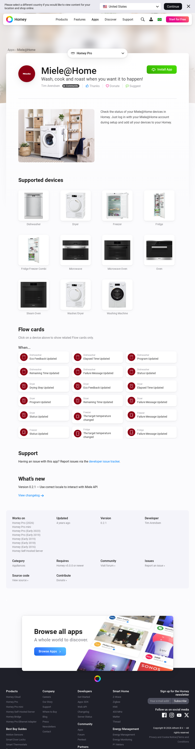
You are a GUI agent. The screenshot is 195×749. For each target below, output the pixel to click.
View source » (20, 580)
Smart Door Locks (16, 739)
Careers (47, 696)
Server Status (85, 716)
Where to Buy (50, 711)
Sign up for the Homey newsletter (174, 693)
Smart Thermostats (16, 744)
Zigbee (116, 701)
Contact (47, 731)
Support (127, 22)
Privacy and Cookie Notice (162, 737)
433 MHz (117, 711)
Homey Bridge (13, 716)
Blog (45, 716)
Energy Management (124, 734)
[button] (130, 6)
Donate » (61, 580)
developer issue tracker (104, 461)
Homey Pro (12, 701)
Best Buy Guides (16, 729)
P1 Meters (118, 744)
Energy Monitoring (122, 739)
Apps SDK (83, 701)
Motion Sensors (14, 734)
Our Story (47, 701)
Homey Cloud (13, 696)
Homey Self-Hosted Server (20, 711)
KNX (115, 706)
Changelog (83, 711)
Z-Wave (117, 696)
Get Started (84, 696)
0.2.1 (104, 522)
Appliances (18, 565)
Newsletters (49, 726)
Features (79, 22)
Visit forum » (108, 565)
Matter (116, 716)
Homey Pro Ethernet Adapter (21, 721)
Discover (110, 22)
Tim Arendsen (153, 522)
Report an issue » (155, 565)
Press (46, 721)
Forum (81, 734)
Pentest (82, 739)
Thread (116, 721)
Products (62, 22)
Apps (95, 22)
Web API (82, 706)
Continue (173, 6)
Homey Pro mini (14, 706)
